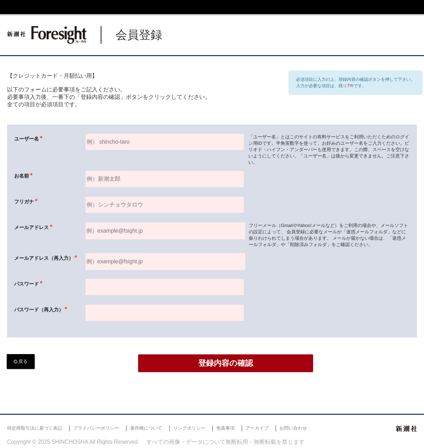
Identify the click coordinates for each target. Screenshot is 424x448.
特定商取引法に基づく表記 (34, 428)
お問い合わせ (293, 428)
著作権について (146, 428)
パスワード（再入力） (39, 309)
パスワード (26, 284)
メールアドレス (31, 227)
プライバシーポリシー (96, 428)
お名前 (21, 176)
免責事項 (225, 428)
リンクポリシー (189, 428)
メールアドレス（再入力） (43, 258)
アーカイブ (257, 428)
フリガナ (24, 201)
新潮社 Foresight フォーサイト (47, 35)
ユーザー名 (26, 139)
